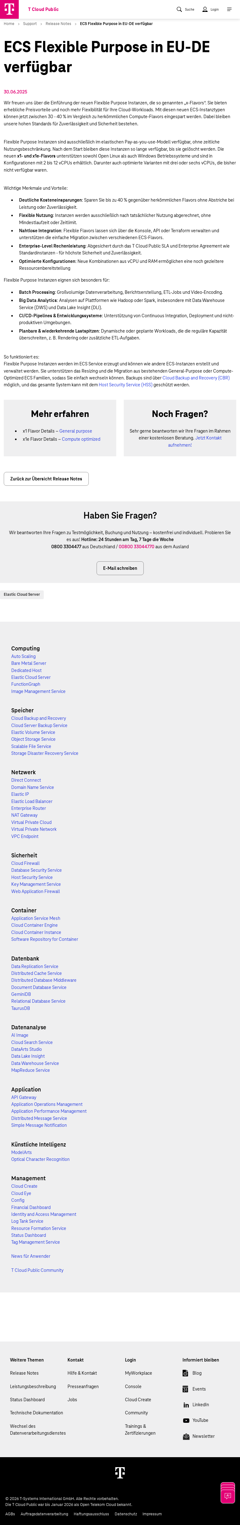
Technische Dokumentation (36, 1413)
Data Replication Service (34, 966)
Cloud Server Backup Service (39, 725)
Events (194, 1390)
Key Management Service (36, 884)
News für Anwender (30, 1256)
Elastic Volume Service (33, 732)
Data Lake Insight (28, 1056)
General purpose (75, 431)
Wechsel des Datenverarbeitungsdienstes (38, 1429)
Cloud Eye (21, 1193)
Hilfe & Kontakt (82, 1373)
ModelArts (21, 1152)
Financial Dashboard (31, 1207)
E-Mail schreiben (120, 568)
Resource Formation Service (38, 1228)
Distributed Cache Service (36, 973)
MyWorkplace (138, 1373)
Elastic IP (20, 794)
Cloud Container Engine (34, 925)
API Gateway (23, 1097)
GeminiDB (21, 994)
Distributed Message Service (39, 1118)
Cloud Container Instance (36, 932)
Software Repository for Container (44, 939)
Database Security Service (36, 870)
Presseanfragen (83, 1386)
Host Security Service (32, 877)
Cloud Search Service (32, 1042)
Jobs (72, 1399)
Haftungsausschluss (91, 1514)
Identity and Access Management (43, 1214)
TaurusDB (20, 1008)
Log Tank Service (27, 1221)
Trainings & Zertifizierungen (140, 1429)
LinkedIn (195, 1406)
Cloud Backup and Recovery (38, 718)
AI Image (19, 1035)
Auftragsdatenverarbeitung (44, 1514)
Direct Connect (26, 780)
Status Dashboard (28, 1235)
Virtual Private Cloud (31, 822)
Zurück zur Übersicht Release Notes (46, 479)
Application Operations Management (46, 1104)
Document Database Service (39, 987)
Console (133, 1386)
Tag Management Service (35, 1242)
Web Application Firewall (35, 891)
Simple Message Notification (39, 1125)
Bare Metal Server (28, 663)
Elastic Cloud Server (22, 594)
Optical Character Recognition (40, 1159)
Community (136, 1413)
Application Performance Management (49, 1111)
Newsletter (198, 1437)
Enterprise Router (28, 808)
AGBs (10, 1514)
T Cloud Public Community (37, 1270)
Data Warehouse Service (35, 1063)
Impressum (152, 1514)
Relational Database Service (38, 1001)
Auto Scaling (23, 656)
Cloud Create (24, 1186)
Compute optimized (81, 439)
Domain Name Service (32, 787)
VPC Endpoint (24, 836)
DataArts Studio (26, 1049)
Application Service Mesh (35, 918)
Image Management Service (38, 691)
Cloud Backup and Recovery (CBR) (196, 378)
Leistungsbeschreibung (33, 1386)
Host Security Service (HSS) (125, 385)
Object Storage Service (33, 739)
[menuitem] (185, 9)
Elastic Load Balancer (31, 801)
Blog (192, 1374)
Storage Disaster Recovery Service (44, 753)
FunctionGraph (25, 684)
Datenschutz (126, 1514)
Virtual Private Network (34, 829)
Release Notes (24, 1373)
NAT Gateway (24, 815)
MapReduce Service (30, 1070)
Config (17, 1200)
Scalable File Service (31, 746)
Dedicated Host (26, 670)
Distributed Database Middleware (44, 980)
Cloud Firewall (25, 863)
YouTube (195, 1421)
